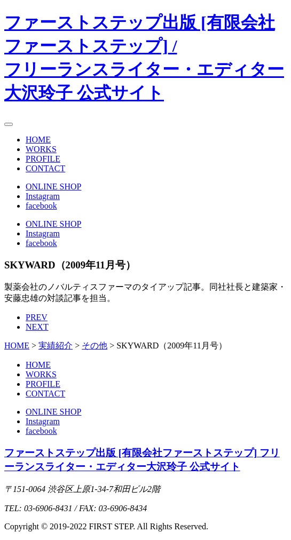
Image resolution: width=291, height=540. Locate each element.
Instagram (43, 196)
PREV (37, 317)
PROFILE (43, 158)
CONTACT (45, 168)
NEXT (37, 326)
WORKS (41, 149)
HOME (38, 139)
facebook (41, 205)
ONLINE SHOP (53, 186)
